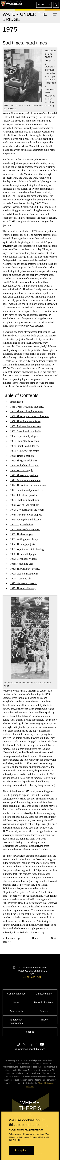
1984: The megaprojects (22, 544)
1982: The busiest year (21, 534)
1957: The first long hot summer (26, 411)
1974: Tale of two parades (23, 495)
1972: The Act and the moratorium (28, 485)
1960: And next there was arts (25, 426)
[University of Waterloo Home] (11, 4)
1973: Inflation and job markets (26, 490)
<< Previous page (11, 938)
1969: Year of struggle (21, 470)
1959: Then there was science (25, 421)
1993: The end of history (23, 588)
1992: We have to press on (23, 583)
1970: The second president (24, 475)
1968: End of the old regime (24, 465)
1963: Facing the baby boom (25, 441)
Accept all (21, 1150)
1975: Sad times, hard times (24, 500)
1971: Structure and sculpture (25, 480)
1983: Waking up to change (24, 539)
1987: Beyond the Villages (23, 559)
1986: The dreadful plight (23, 554)
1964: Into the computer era (24, 446)
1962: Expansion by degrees (24, 436)
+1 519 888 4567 (32, 977)
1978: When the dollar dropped (26, 514)
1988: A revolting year (21, 563)
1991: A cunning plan (21, 578)
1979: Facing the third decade (25, 519)
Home (35, 938)
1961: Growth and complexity (25, 431)
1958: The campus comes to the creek (29, 416)
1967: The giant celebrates (23, 460)
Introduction (16, 401)
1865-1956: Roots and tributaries (27, 406)
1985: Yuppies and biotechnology (27, 549)
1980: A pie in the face (21, 524)
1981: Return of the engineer (25, 529)
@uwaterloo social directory (30, 1049)
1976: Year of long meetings (24, 505)
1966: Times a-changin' (22, 455)
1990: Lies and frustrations (24, 573)
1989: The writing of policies (25, 568)
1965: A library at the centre (24, 450)
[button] (44, 4)
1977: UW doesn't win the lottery (27, 509)
